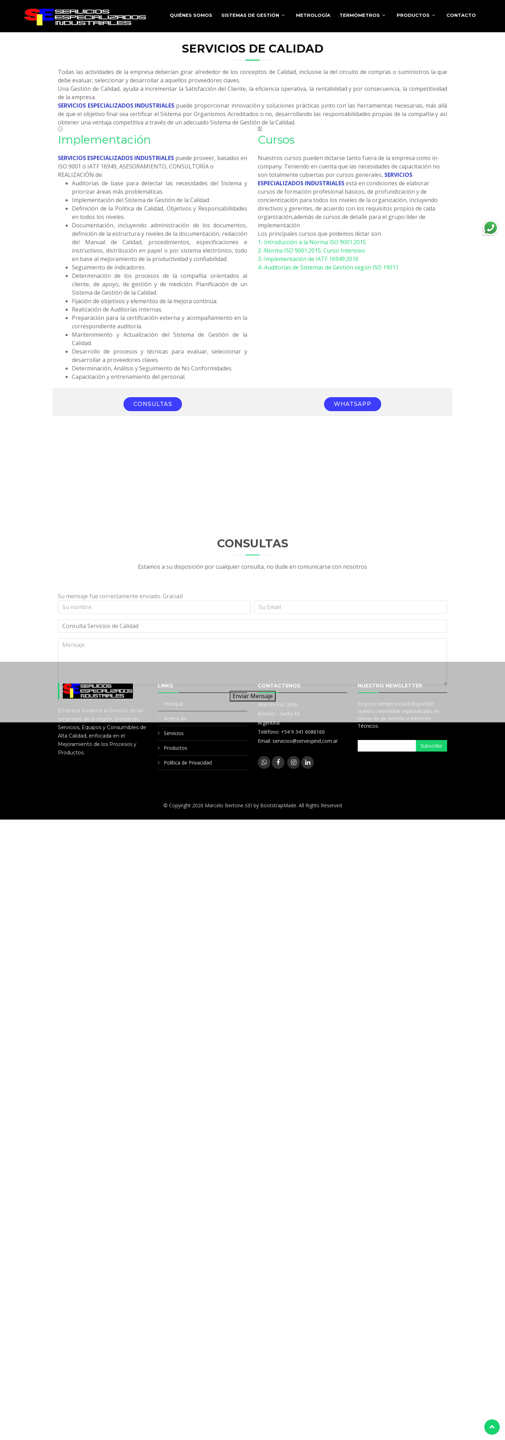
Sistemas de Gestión (250, 15)
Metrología (313, 15)
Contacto (461, 15)
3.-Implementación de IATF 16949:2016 (308, 267)
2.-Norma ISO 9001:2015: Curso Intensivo (311, 259)
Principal (173, 703)
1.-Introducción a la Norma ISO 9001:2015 (312, 250)
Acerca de (175, 718)
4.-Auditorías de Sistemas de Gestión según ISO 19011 (328, 275)
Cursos (276, 148)
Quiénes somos (191, 15)
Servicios (174, 733)
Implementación (104, 148)
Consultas (152, 404)
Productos (413, 15)
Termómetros (359, 15)
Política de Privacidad (188, 762)
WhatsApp (352, 404)
